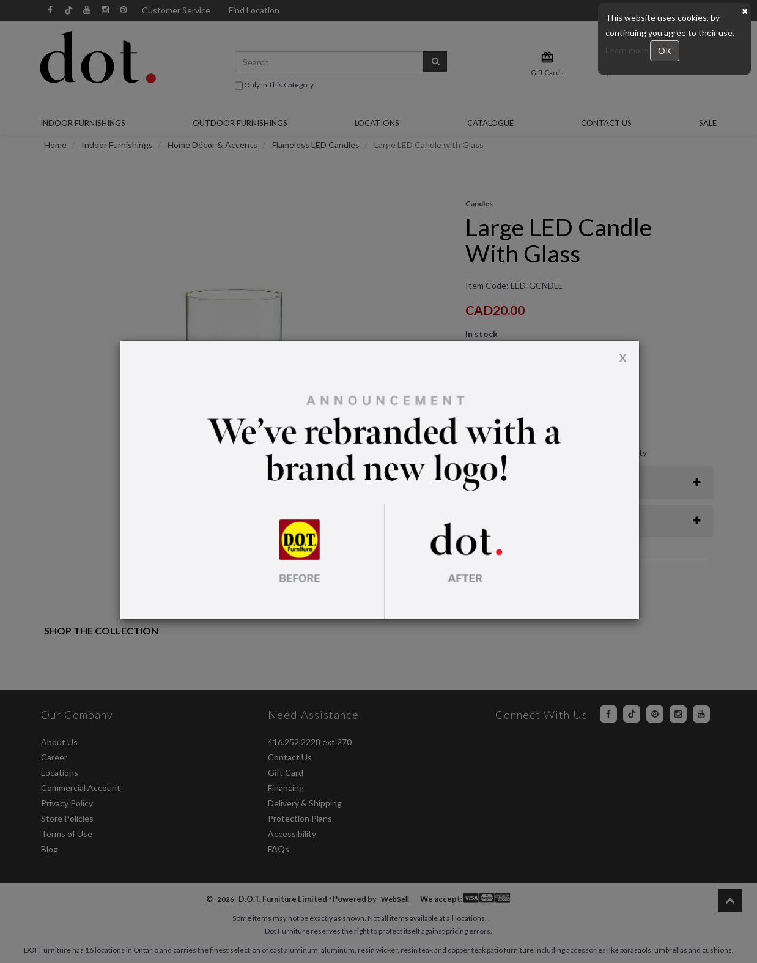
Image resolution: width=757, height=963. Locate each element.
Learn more (627, 50)
